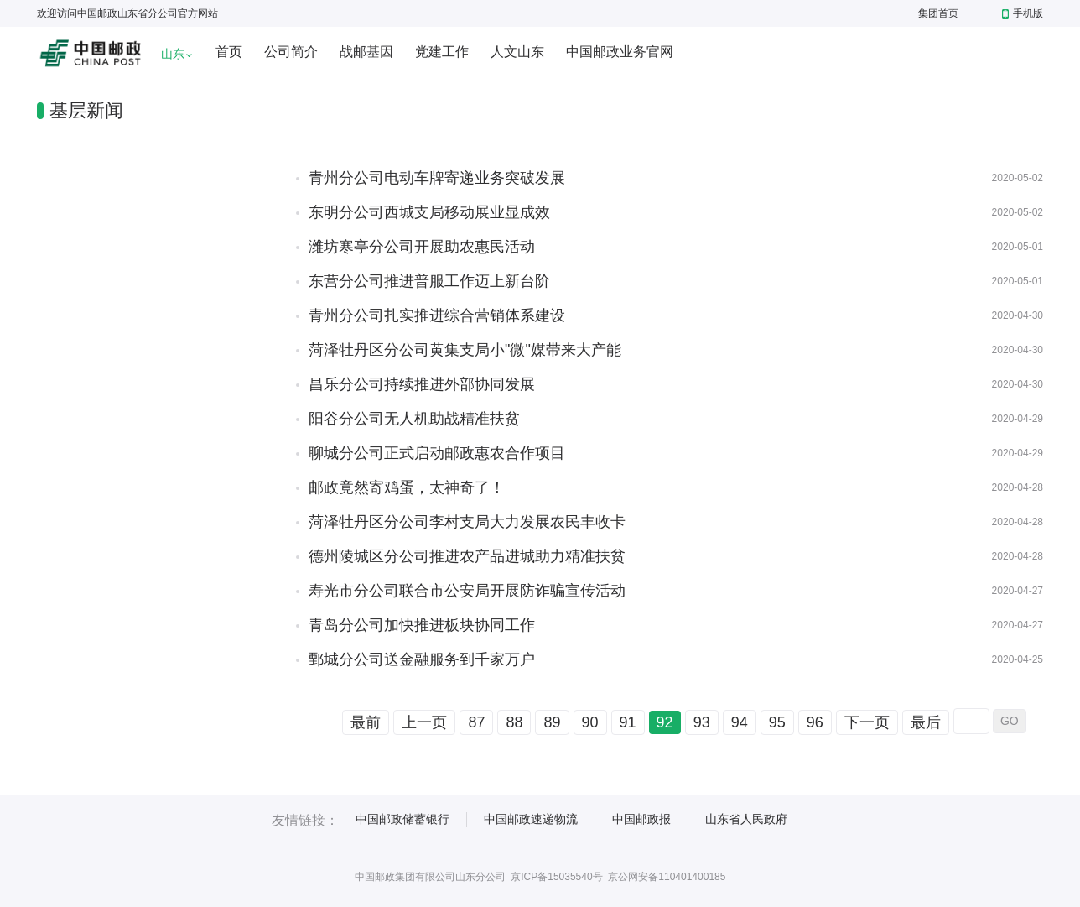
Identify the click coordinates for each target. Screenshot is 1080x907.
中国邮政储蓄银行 (402, 819)
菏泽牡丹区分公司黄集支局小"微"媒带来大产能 (465, 349)
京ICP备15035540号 (556, 877)
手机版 (1022, 13)
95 (777, 722)
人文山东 (517, 51)
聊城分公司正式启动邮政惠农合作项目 (437, 453)
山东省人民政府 (746, 819)
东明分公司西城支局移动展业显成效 (429, 212)
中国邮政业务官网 (619, 51)
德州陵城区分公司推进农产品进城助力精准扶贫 (467, 556)
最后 (926, 722)
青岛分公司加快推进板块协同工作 (422, 625)
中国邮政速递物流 (531, 819)
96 (815, 722)
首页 (228, 51)
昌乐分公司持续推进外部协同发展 (422, 384)
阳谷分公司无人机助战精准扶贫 (414, 418)
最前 (365, 722)
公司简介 (291, 51)
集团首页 (938, 13)
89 (551, 722)
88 (514, 722)
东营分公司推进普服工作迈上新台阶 (429, 281)
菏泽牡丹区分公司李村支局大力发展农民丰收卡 (467, 521)
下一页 (867, 722)
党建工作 (442, 51)
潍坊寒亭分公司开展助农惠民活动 (422, 246)
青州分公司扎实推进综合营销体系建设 (437, 315)
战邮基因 (366, 51)
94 (739, 722)
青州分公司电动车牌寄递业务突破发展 (437, 177)
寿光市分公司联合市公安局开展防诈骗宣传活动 (467, 590)
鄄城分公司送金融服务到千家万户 (422, 659)
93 (701, 722)
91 (628, 722)
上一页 (424, 722)
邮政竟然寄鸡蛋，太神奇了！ (407, 487)
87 (476, 722)
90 (590, 722)
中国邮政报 (641, 819)
